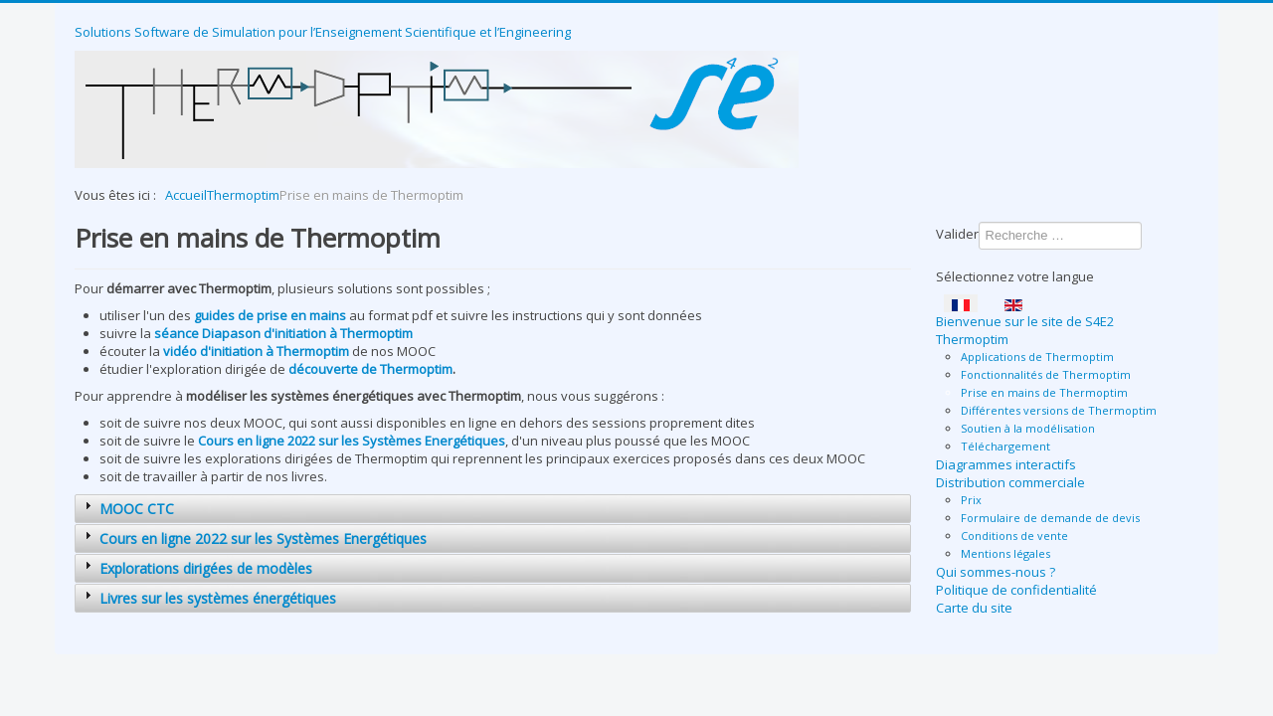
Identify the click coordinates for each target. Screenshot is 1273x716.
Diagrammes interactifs (1006, 464)
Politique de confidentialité (1016, 590)
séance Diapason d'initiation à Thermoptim (283, 333)
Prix (971, 499)
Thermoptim (972, 339)
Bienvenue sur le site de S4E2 (1025, 321)
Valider (957, 234)
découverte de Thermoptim (370, 369)
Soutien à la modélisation (1028, 428)
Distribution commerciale (1010, 482)
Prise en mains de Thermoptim (1044, 392)
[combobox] (1060, 236)
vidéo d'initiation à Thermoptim (256, 351)
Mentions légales (1005, 553)
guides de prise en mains (270, 315)
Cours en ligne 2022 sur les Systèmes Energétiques (351, 440)
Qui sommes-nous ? (995, 572)
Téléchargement (1005, 446)
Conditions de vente (1014, 535)
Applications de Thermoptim (1037, 356)
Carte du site (974, 608)
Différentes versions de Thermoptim (1059, 410)
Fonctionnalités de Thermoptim (1046, 374)
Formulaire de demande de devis (1050, 517)
